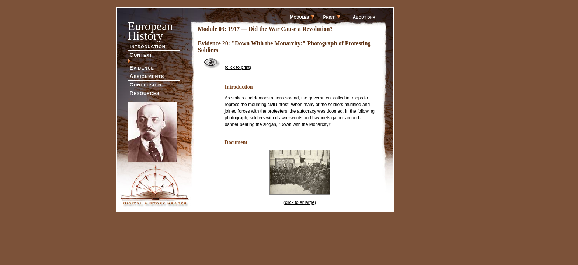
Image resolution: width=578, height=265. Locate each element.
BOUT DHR (364, 17)
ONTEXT (141, 55)
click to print (238, 67)
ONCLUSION (145, 85)
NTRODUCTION (148, 46)
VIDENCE (142, 68)
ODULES (302, 17)
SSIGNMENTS (147, 76)
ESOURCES (145, 93)
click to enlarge (299, 202)
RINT (331, 17)
